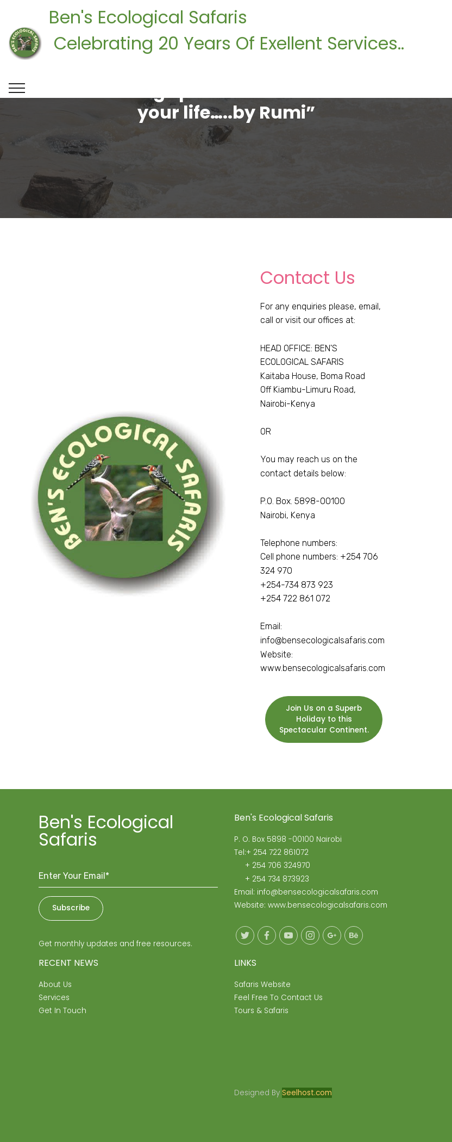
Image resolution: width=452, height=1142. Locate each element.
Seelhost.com (307, 1093)
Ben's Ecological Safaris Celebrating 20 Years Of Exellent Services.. (243, 43)
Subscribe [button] (71, 908)
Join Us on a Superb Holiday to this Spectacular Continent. (324, 719)
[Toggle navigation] (17, 88)
